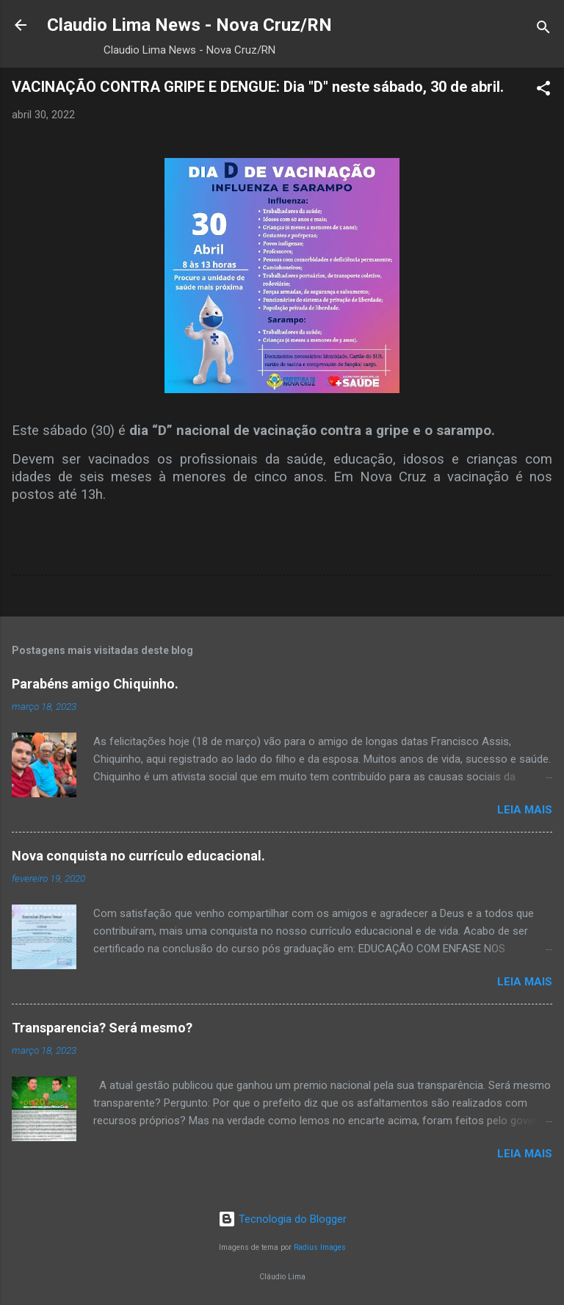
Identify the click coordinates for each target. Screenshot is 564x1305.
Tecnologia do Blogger (282, 1219)
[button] (543, 90)
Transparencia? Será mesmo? (102, 1027)
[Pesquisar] (543, 29)
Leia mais (524, 809)
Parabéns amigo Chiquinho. (95, 683)
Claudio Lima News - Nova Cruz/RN (189, 25)
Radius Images (320, 1247)
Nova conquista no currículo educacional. (138, 855)
